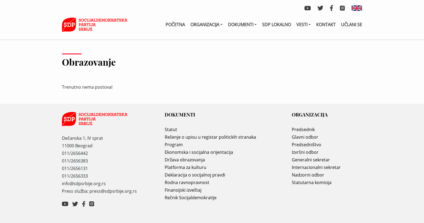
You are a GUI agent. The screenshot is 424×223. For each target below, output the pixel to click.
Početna (175, 25)
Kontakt (326, 25)
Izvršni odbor (305, 152)
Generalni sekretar (311, 160)
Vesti (301, 25)
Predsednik (303, 129)
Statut (171, 129)
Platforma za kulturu (185, 167)
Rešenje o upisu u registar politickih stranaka (210, 137)
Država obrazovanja (185, 160)
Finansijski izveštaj (183, 190)
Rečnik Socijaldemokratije (191, 198)
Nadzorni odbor (308, 175)
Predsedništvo (306, 145)
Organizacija (204, 25)
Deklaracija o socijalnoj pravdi (195, 175)
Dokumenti (240, 25)
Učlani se (351, 25)
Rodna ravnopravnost (187, 182)
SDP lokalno (276, 25)
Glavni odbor (305, 137)
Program (174, 145)
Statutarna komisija (312, 182)
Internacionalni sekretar (316, 167)
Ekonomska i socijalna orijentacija (199, 152)
